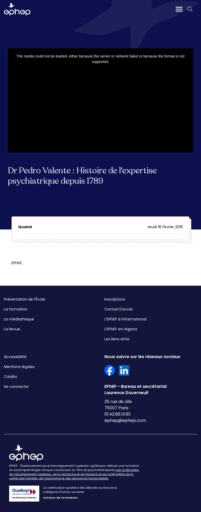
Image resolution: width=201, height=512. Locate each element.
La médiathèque (19, 319)
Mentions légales (19, 366)
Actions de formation (60, 498)
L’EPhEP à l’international (125, 319)
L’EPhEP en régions (120, 329)
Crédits (10, 376)
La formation (15, 309)
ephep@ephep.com (125, 420)
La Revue (12, 329)
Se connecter (16, 386)
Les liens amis (116, 339)
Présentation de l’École (24, 299)
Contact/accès (118, 309)
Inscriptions (114, 299)
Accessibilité (15, 356)
